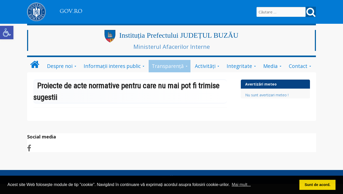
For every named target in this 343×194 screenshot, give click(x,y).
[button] (6, 32)
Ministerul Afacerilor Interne (171, 46)
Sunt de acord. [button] (317, 185)
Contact (298, 66)
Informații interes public (112, 66)
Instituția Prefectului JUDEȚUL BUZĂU (178, 35)
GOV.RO (71, 11)
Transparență (168, 66)
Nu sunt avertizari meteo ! (267, 94)
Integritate (239, 66)
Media (270, 66)
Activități (205, 66)
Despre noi (60, 66)
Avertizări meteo (261, 84)
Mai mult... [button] (241, 184)
